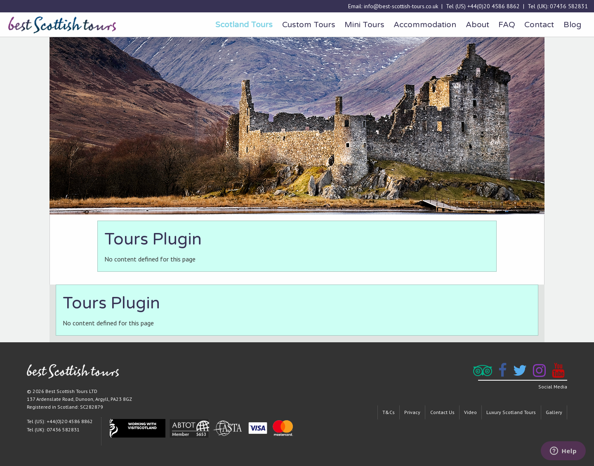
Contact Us (442, 412)
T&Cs (388, 412)
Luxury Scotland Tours (511, 412)
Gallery (554, 412)
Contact (539, 24)
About (477, 24)
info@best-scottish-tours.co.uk (401, 6)
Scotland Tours (244, 24)
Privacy (412, 412)
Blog (572, 24)
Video (470, 412)
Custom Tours (308, 24)
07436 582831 (569, 6)
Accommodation (425, 24)
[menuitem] (244, 24)
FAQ (506, 24)
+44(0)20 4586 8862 (493, 6)
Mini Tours (364, 24)
